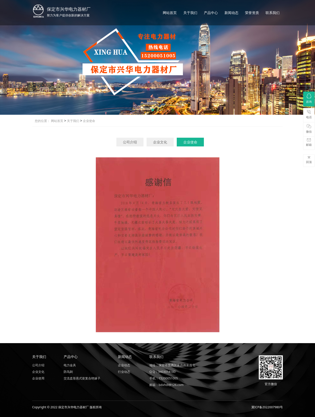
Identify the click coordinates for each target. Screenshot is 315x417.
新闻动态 (231, 12)
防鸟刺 (68, 372)
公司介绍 (130, 142)
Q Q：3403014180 (162, 372)
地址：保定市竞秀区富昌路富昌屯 (172, 365)
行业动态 (124, 372)
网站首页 (170, 12)
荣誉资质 (252, 12)
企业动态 (124, 365)
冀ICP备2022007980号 (267, 407)
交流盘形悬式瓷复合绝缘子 (82, 378)
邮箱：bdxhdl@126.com (166, 385)
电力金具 (70, 365)
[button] (152, 110)
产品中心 (211, 12)
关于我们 (190, 12)
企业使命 (88, 121)
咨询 (309, 99)
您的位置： (42, 121)
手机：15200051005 (163, 378)
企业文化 (160, 142)
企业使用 (38, 378)
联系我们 (273, 12)
